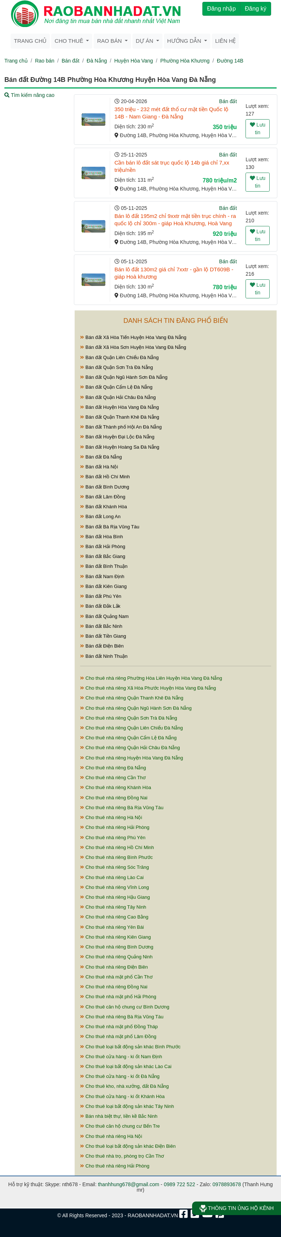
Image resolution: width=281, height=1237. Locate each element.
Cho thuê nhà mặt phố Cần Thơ (116, 977)
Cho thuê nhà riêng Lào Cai (112, 877)
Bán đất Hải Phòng (102, 546)
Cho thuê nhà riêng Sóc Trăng (114, 867)
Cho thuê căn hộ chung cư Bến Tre (120, 1126)
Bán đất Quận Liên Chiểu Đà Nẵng (119, 357)
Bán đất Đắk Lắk (100, 606)
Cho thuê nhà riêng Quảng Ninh (116, 956)
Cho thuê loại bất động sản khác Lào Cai (126, 1066)
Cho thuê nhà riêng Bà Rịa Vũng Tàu (122, 807)
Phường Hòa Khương (185, 61)
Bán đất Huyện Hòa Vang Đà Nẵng (119, 407)
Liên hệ (225, 41)
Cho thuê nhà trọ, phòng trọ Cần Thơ (122, 1156)
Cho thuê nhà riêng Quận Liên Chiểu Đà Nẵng (131, 728)
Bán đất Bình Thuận (104, 566)
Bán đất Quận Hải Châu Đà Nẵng (118, 397)
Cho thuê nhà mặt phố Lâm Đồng (118, 1036)
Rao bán (45, 61)
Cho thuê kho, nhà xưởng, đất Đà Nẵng (124, 1086)
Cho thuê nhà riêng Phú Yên (112, 837)
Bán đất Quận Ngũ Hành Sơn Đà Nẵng (124, 377)
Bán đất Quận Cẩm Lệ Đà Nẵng (116, 387)
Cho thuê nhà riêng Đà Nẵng (113, 767)
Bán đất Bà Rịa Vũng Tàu (109, 526)
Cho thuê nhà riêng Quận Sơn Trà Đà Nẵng (128, 718)
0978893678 (227, 1184)
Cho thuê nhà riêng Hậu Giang (115, 897)
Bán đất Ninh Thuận (104, 656)
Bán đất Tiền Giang (103, 636)
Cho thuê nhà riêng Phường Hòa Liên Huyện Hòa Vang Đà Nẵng (151, 678)
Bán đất (70, 61)
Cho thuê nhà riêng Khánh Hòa (115, 787)
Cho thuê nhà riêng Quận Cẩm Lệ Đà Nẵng (128, 737)
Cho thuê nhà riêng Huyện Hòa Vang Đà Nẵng (131, 758)
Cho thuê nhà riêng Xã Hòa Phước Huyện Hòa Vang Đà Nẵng (148, 688)
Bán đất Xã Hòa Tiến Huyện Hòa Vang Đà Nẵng (133, 337)
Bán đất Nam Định (102, 576)
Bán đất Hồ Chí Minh (105, 476)
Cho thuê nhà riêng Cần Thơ (113, 777)
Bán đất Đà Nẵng (101, 457)
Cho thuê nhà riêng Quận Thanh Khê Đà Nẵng (131, 698)
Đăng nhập (221, 8)
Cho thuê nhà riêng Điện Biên (114, 967)
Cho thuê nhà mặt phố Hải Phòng (118, 996)
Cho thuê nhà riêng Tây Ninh (113, 907)
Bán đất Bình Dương (104, 487)
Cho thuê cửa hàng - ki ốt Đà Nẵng (120, 1076)
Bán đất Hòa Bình (101, 536)
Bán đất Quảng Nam (104, 616)
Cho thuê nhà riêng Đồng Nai (113, 797)
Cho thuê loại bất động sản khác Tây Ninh (127, 1106)
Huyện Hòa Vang (133, 61)
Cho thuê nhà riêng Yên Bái (112, 927)
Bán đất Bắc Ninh (101, 626)
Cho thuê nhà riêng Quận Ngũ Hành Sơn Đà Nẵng (136, 708)
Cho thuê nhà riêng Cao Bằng (114, 917)
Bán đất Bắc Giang (102, 556)
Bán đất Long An (100, 516)
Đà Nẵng (97, 61)
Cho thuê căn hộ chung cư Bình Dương (124, 1007)
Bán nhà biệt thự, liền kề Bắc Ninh (118, 1116)
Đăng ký (255, 8)
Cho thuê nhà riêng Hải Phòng (114, 827)
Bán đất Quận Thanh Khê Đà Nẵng (119, 417)
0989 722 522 (179, 1184)
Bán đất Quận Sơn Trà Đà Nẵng (116, 367)
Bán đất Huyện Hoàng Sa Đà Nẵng (119, 447)
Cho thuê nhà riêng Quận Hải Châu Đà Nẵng (130, 747)
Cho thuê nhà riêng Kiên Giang (115, 937)
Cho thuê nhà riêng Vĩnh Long (114, 887)
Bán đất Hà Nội (99, 466)
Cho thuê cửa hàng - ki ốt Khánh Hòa (122, 1096)
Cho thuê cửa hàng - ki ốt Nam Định (121, 1056)
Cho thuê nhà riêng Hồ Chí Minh (117, 847)
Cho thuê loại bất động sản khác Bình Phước (130, 1046)
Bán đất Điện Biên (102, 646)
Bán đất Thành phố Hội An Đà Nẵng (121, 427)
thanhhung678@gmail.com (129, 1184)
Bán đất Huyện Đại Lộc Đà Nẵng (117, 437)
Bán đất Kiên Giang (103, 586)
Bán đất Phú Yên (100, 596)
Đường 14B (230, 61)
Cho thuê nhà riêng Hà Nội (111, 817)
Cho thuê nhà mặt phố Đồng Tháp (119, 1026)
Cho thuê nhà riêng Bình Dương (116, 947)
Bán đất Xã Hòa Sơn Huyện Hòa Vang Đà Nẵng (133, 347)
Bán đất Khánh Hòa (103, 506)
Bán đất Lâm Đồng (102, 496)
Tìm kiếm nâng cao (29, 95)
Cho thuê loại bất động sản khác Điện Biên (128, 1146)
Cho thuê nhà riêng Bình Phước (116, 857)
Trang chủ (30, 41)
